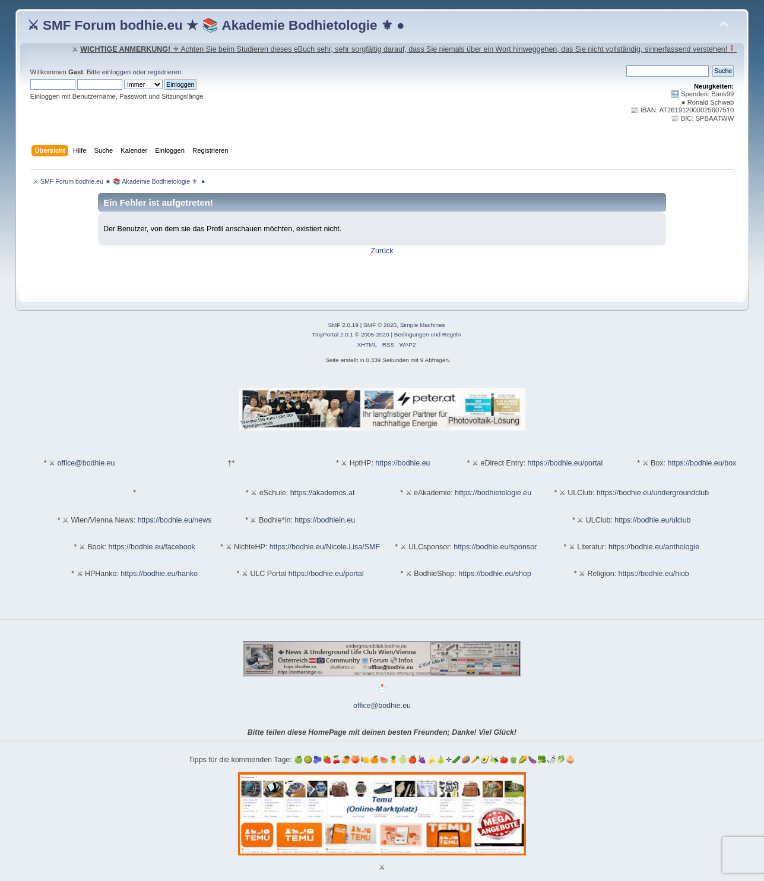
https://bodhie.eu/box (702, 463)
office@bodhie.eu (86, 463)
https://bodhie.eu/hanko (159, 573)
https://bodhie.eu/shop (494, 573)
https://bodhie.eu (402, 463)
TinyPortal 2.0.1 (332, 334)
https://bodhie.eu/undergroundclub (653, 493)
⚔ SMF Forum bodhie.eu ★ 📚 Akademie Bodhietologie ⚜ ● (216, 25)
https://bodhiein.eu (324, 520)
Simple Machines (422, 325)
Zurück (381, 251)
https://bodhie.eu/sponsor (495, 547)
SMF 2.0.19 (343, 325)
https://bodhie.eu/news (175, 520)
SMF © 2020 (380, 325)
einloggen (116, 71)
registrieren (164, 71)
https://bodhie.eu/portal (565, 463)
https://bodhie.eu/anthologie (653, 547)
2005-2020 (375, 334)
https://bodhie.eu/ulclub (652, 520)
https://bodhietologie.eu (493, 493)
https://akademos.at (322, 493)
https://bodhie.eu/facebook (152, 547)
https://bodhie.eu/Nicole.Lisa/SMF (325, 547)
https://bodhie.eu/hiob (654, 573)
